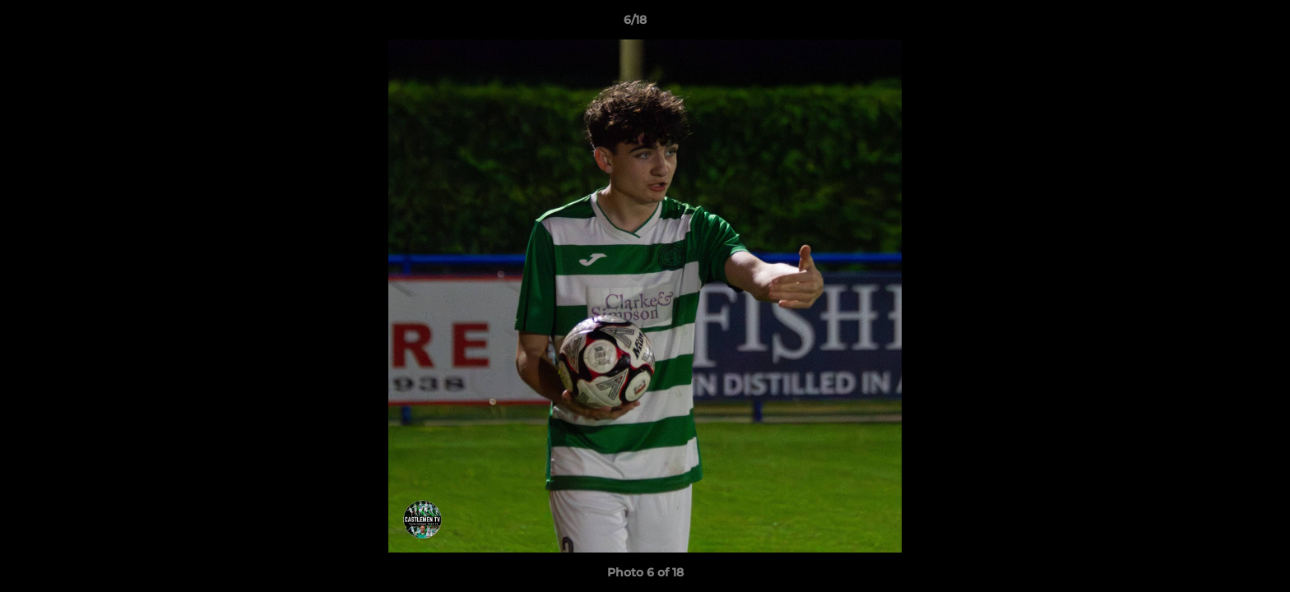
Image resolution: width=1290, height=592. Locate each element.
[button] (1221, 23)
